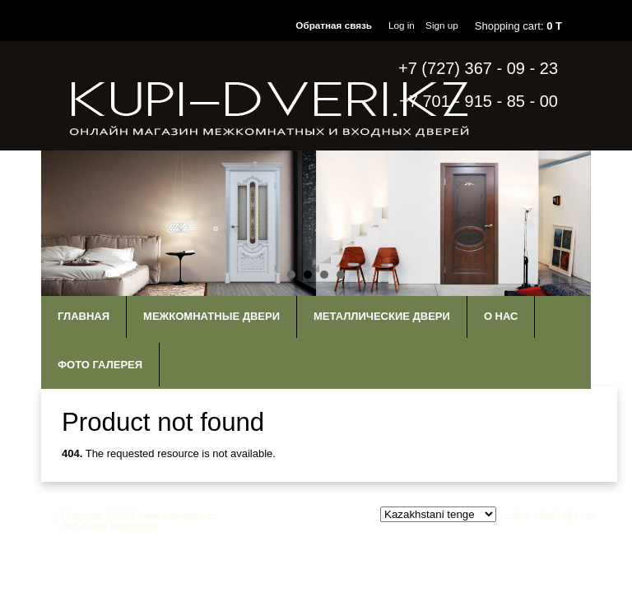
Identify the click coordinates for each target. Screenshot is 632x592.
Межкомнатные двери (211, 316)
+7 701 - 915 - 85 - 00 (478, 101)
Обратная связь (333, 25)
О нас (501, 316)
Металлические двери (382, 316)
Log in (401, 25)
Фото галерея (100, 364)
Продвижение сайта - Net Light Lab (519, 515)
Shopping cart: (518, 26)
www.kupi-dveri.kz (177, 515)
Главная (83, 316)
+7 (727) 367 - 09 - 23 (478, 68)
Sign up (441, 25)
